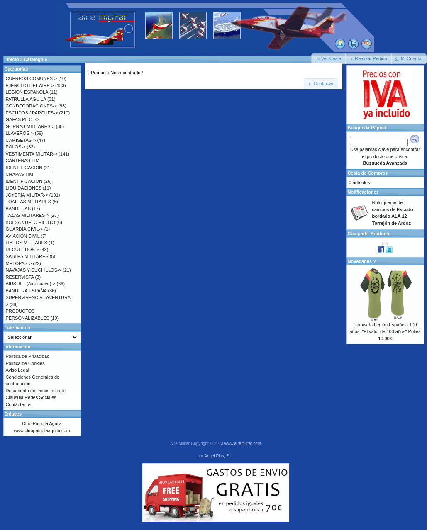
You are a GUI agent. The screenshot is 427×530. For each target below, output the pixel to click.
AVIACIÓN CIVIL (23, 235)
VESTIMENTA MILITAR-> (32, 153)
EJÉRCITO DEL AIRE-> (30, 85)
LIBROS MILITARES (27, 242)
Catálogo (34, 59)
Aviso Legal (17, 369)
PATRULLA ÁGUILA (26, 99)
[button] (328, 58)
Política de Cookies (25, 363)
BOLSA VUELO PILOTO (31, 222)
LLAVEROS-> (20, 133)
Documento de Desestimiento (36, 390)
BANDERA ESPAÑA (26, 290)
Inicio (13, 59)
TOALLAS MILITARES (28, 201)
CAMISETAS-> (21, 140)
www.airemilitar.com (242, 443)
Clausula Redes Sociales (31, 397)
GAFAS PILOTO (22, 119)
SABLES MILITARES (27, 256)
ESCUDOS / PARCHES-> (32, 112)
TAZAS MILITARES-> (27, 215)
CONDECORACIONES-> (31, 105)
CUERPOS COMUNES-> (31, 78)
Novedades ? (362, 261)
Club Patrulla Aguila (42, 423)
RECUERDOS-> (22, 249)
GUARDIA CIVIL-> (24, 228)
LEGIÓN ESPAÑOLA (27, 92)
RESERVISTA (20, 277)
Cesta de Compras (368, 172)
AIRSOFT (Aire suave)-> (31, 283)
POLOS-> (16, 146)
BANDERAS (18, 208)
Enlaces (13, 413)
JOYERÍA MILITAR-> (27, 194)
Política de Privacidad (28, 356)
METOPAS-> (19, 263)
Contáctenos (19, 404)
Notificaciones (363, 192)
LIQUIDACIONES (23, 187)
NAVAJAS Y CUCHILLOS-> (34, 269)
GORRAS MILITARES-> (30, 126)
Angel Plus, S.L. (219, 456)
